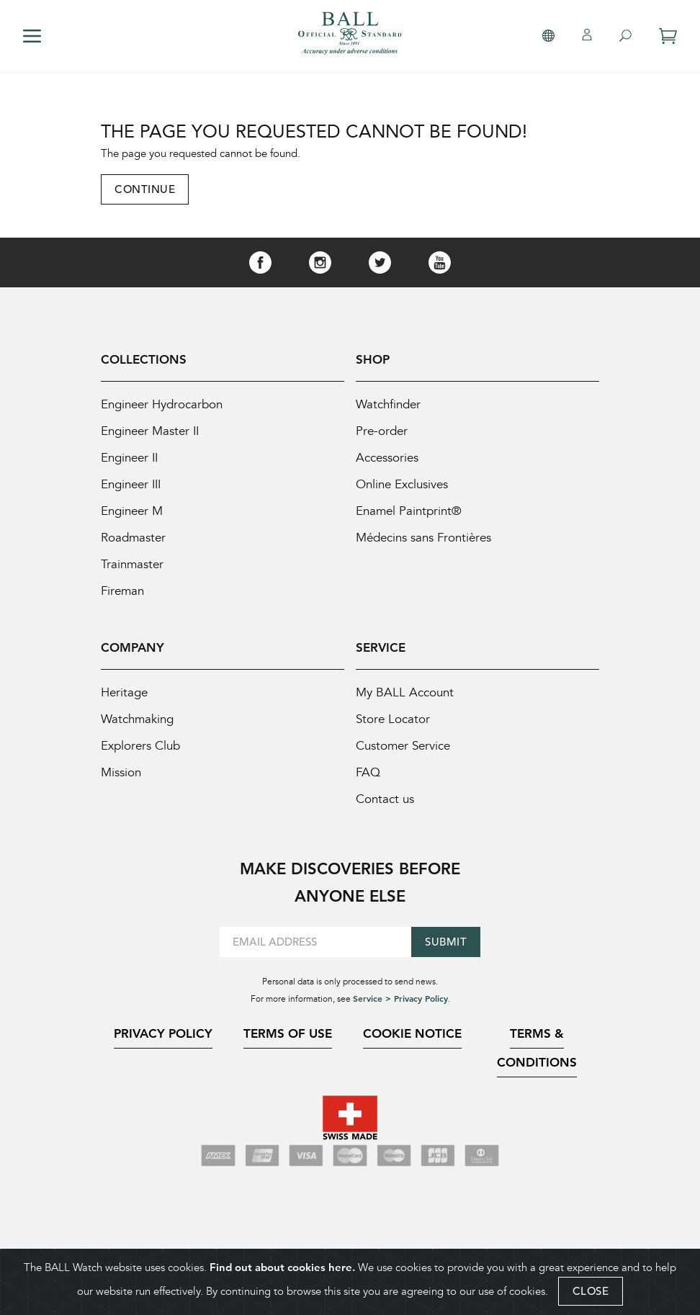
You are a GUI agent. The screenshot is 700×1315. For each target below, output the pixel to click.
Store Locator (393, 719)
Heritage (124, 692)
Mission (121, 772)
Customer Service (403, 745)
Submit (446, 941)
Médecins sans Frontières (423, 537)
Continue (145, 189)
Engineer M (132, 511)
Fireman (122, 591)
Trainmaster (132, 564)
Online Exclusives (402, 484)
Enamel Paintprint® (409, 511)
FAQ (368, 772)
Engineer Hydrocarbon (162, 404)
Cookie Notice (412, 1033)
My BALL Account (405, 692)
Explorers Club (140, 745)
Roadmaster (133, 537)
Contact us (385, 799)
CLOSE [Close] (591, 1291)
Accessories (387, 457)
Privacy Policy (163, 1033)
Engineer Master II (150, 431)
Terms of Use (287, 1033)
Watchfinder (388, 404)
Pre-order (382, 431)
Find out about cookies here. (282, 1267)
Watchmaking (137, 719)
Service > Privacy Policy (400, 998)
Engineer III (131, 484)
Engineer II (129, 457)
